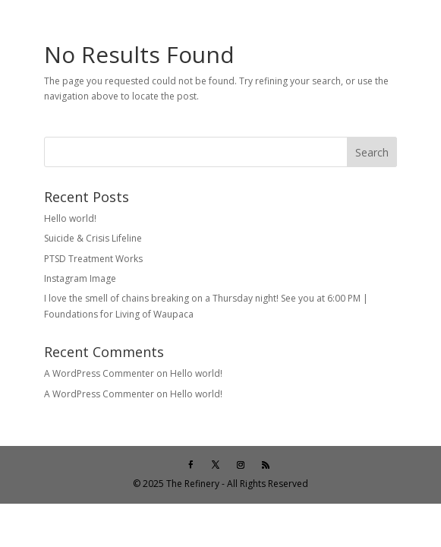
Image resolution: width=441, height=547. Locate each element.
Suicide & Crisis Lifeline (93, 238)
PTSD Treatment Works (93, 258)
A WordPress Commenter (99, 373)
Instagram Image (80, 278)
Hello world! (70, 218)
